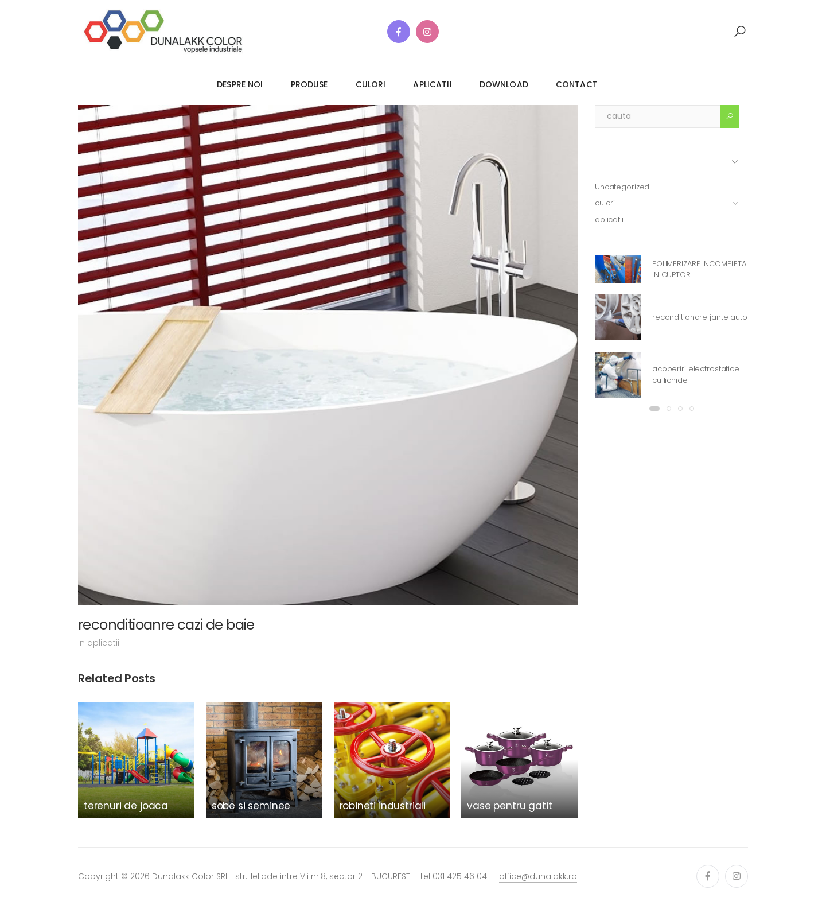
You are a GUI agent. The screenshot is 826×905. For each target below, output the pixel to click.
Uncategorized (622, 186)
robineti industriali (383, 806)
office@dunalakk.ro (538, 876)
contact (577, 84)
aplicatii (432, 84)
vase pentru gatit (509, 806)
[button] (740, 31)
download (504, 84)
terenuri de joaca (126, 806)
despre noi (240, 84)
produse (309, 84)
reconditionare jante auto (699, 317)
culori (371, 84)
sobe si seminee (251, 806)
